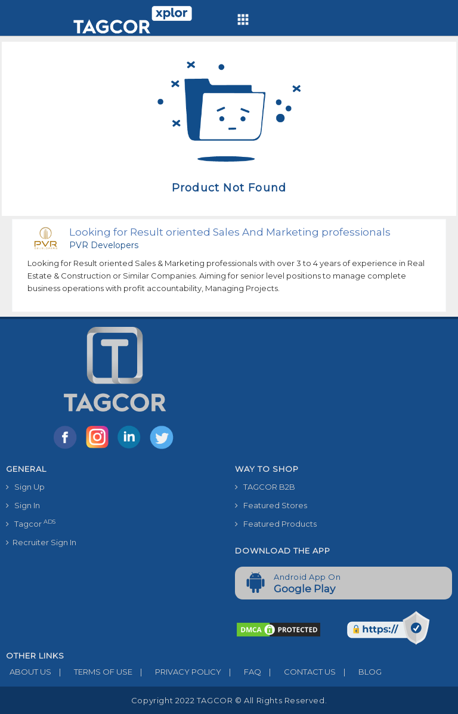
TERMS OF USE (91, 671)
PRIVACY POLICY (176, 671)
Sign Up (25, 487)
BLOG (359, 671)
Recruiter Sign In (41, 542)
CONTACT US (298, 671)
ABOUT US (28, 671)
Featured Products (276, 523)
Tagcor (30, 523)
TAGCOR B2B (265, 487)
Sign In (23, 505)
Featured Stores (271, 505)
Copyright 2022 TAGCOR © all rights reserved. (229, 700)
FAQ (241, 671)
